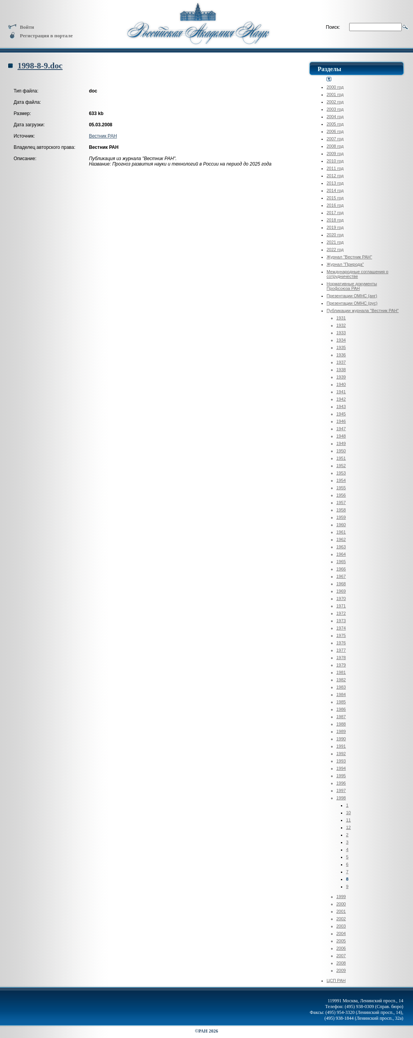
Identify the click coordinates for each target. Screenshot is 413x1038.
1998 (341, 798)
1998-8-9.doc (40, 65)
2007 (341, 955)
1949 (341, 443)
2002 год (335, 101)
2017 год (335, 212)
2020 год (335, 234)
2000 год (335, 87)
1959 (341, 517)
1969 (341, 591)
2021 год (335, 242)
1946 (341, 421)
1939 (341, 377)
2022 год (335, 249)
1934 (341, 340)
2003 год (335, 109)
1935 (341, 347)
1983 (341, 687)
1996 (341, 783)
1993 (341, 761)
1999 (341, 896)
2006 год (335, 131)
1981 (341, 672)
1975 (341, 635)
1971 (341, 606)
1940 (341, 384)
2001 (341, 911)
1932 (341, 325)
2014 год (335, 190)
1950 (341, 450)
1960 (341, 524)
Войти (21, 27)
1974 (341, 628)
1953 (341, 473)
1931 (341, 318)
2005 (341, 941)
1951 (341, 458)
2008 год (335, 146)
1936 (341, 354)
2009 (341, 970)
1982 (341, 679)
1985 (341, 702)
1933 (341, 332)
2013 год (335, 183)
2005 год (335, 124)
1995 (341, 775)
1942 (341, 399)
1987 (341, 716)
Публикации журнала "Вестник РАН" (363, 310)
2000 (341, 904)
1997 (341, 790)
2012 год (335, 175)
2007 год (335, 138)
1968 (341, 583)
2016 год (335, 205)
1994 (341, 768)
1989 (341, 731)
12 (348, 827)
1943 (341, 406)
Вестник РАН (103, 136)
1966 (341, 569)
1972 (341, 613)
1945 (341, 414)
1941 (341, 391)
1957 (341, 502)
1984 (341, 694)
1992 (341, 753)
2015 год (335, 197)
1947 (341, 428)
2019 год (335, 227)
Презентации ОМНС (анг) (352, 295)
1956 (341, 495)
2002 (341, 918)
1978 (341, 657)
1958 (341, 510)
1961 (341, 532)
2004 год (335, 116)
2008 (341, 963)
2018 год (335, 220)
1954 (341, 480)
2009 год (335, 153)
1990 (341, 738)
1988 (341, 724)
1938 (341, 369)
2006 (341, 948)
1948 (341, 436)
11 (348, 820)
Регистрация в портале (40, 35)
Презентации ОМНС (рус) (352, 303)
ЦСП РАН (336, 980)
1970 (341, 598)
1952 (341, 465)
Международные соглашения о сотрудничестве (357, 274)
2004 (341, 933)
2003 (341, 926)
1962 (341, 539)
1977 (341, 650)
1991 (341, 746)
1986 (341, 709)
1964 (341, 554)
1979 (341, 665)
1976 (341, 642)
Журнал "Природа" (345, 264)
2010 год (335, 161)
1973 (341, 620)
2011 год (335, 168)
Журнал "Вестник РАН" (349, 257)
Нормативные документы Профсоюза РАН (352, 286)
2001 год (335, 94)
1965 (341, 561)
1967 (341, 576)
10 (348, 812)
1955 (341, 487)
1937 (341, 362)
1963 (341, 546)
